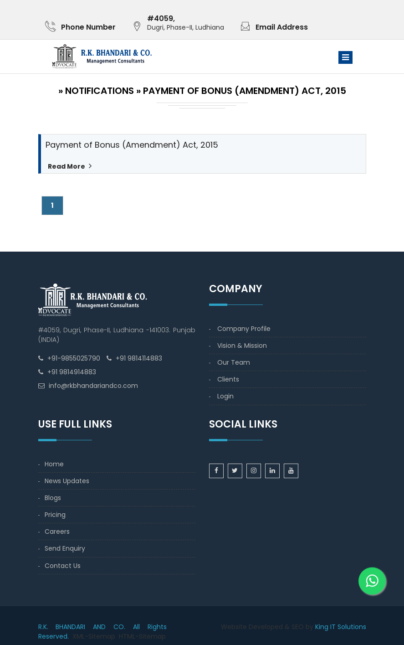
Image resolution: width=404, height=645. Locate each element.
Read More (66, 166)
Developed (266, 626)
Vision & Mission (242, 345)
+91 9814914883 (71, 372)
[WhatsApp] (372, 581)
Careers (57, 531)
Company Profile (244, 328)
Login (225, 396)
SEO (297, 626)
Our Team (233, 362)
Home (54, 464)
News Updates (67, 480)
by (309, 626)
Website (234, 626)
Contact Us (63, 565)
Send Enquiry (65, 548)
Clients (228, 379)
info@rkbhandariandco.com (93, 385)
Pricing (55, 514)
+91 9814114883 (139, 358)
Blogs (53, 497)
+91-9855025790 (73, 358)
